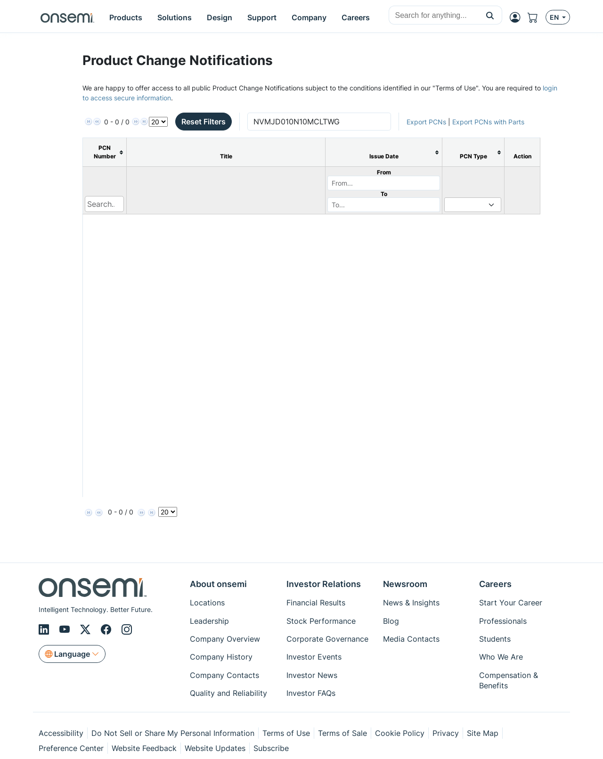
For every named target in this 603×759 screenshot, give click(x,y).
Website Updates (215, 748)
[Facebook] (107, 629)
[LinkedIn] (45, 629)
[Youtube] (66, 629)
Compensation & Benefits (508, 680)
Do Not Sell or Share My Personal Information (172, 733)
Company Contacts (224, 675)
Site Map (482, 733)
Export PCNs (426, 122)
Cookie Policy (399, 733)
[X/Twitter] (86, 629)
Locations (207, 602)
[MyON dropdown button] (518, 17)
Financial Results (315, 602)
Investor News (311, 675)
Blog (391, 621)
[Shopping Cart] (537, 17)
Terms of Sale (342, 733)
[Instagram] (127, 629)
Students (495, 639)
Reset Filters (203, 121)
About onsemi (218, 584)
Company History (221, 656)
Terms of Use (286, 733)
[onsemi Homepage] (67, 17)
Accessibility (61, 733)
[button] (490, 15)
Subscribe (271, 748)
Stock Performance (321, 621)
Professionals (503, 621)
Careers (495, 584)
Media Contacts (411, 639)
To (384, 193)
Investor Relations (323, 584)
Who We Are (501, 656)
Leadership (209, 621)
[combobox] (433, 15)
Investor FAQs (310, 693)
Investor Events (314, 656)
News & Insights (411, 602)
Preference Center (71, 748)
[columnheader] (105, 152)
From (384, 172)
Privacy (445, 733)
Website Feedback (144, 748)
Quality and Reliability (228, 693)
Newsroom (405, 584)
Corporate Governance (327, 639)
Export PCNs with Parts (488, 122)
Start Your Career (510, 602)
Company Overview (225, 639)
